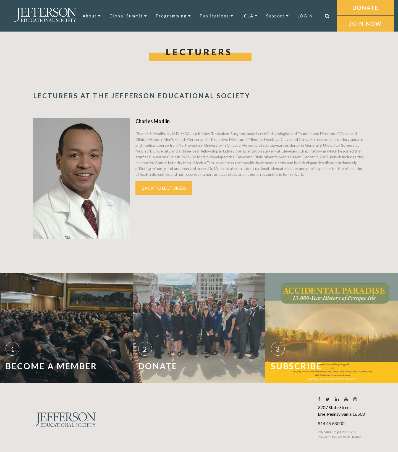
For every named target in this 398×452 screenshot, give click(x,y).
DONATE (365, 7)
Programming (173, 15)
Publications (217, 15)
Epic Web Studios (349, 437)
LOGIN (305, 15)
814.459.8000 (331, 423)
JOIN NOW (365, 23)
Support (277, 15)
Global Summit (128, 15)
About (92, 15)
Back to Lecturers (164, 187)
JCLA (250, 15)
